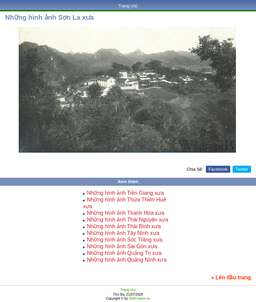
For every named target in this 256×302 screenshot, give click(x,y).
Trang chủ (128, 5)
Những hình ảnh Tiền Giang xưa (125, 193)
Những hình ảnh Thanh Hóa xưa (125, 213)
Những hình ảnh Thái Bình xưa (124, 226)
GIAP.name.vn (139, 298)
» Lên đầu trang (231, 277)
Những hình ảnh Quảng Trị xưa (124, 253)
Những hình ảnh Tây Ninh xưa (123, 233)
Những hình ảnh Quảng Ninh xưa (126, 260)
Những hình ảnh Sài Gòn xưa (122, 246)
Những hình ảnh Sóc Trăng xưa (124, 240)
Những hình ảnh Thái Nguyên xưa (127, 219)
